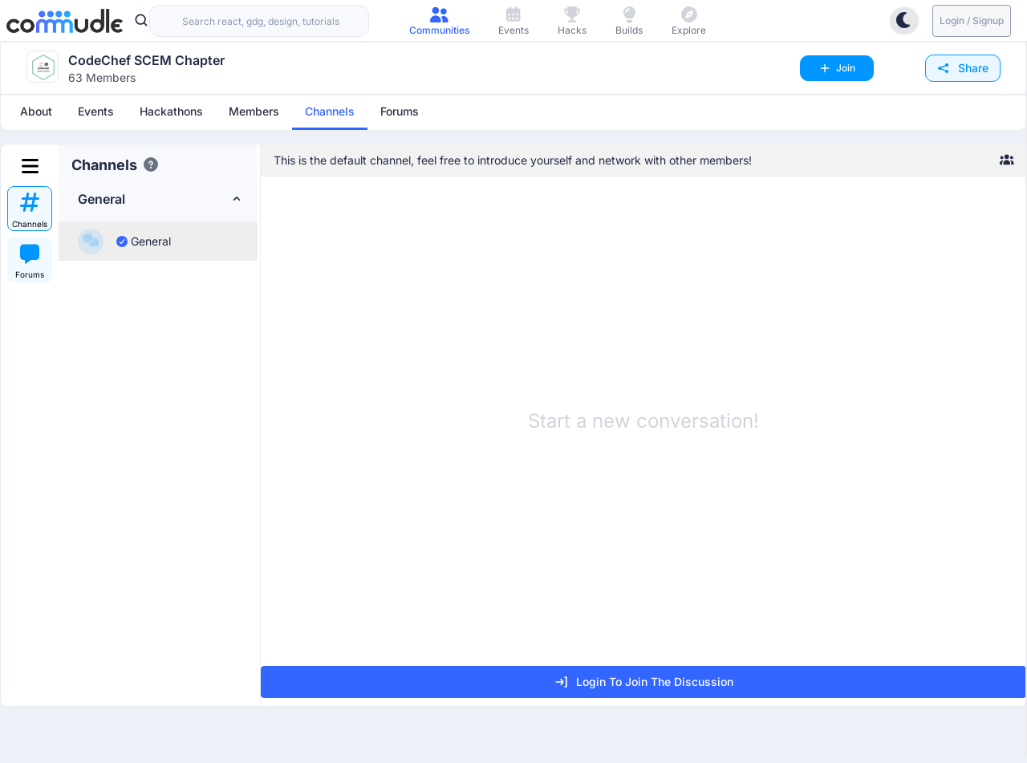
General (143, 241)
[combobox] (259, 21)
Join (836, 68)
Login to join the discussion (643, 682)
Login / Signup (972, 20)
